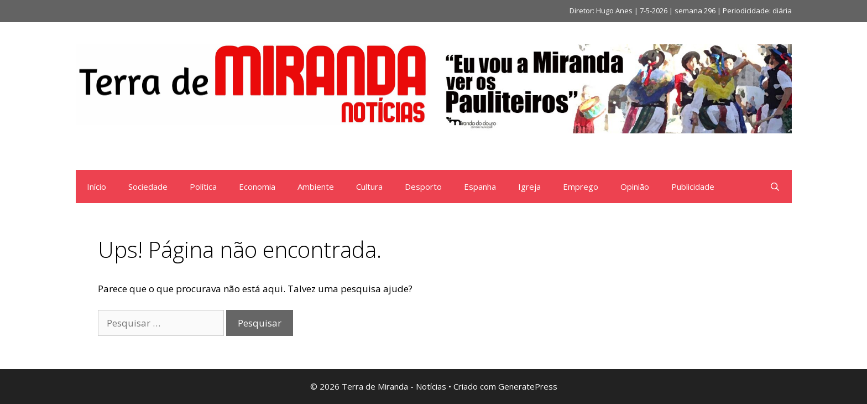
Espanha (480, 186)
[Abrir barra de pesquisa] (775, 186)
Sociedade (148, 186)
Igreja (529, 186)
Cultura (369, 186)
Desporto (423, 186)
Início (96, 186)
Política (203, 186)
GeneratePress (527, 386)
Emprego (580, 186)
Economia (257, 186)
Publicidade (692, 186)
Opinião (634, 186)
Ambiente (315, 186)
